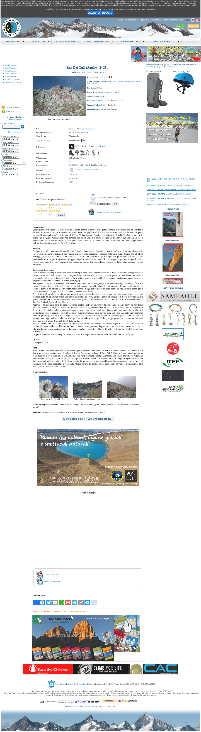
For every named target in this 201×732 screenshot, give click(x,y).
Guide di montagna (168, 19)
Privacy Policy (98, 706)
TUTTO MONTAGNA (100, 41)
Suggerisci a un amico (13, 82)
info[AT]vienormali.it (78, 684)
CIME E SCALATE (68, 41)
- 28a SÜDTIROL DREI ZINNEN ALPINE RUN (171, 189)
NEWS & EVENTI (165, 41)
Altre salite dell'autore (93, 170)
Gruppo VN (144, 19)
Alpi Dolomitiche (120, 81)
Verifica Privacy (85, 706)
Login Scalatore (11, 65)
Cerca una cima (10, 77)
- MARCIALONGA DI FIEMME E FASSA (169, 185)
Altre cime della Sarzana (86, 129)
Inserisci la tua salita (12, 79)
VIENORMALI (15, 41)
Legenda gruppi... (15, 119)
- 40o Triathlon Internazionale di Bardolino (169, 204)
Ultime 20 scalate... (51, 574)
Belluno (105, 77)
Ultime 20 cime (10, 74)
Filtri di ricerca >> (15, 132)
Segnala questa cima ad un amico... (110, 212)
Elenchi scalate (10, 71)
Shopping (155, 19)
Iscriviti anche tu (11, 68)
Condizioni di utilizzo (70, 706)
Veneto (98, 77)
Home (120, 19)
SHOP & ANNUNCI (132, 41)
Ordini (181, 19)
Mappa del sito (131, 19)
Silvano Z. (79, 170)
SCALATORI (40, 41)
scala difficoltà (99, 146)
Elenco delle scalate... (52, 581)
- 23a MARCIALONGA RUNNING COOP (169, 194)
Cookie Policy (110, 706)
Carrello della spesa (13, 107)
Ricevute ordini (11, 111)
